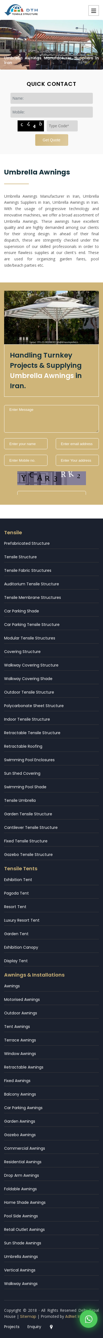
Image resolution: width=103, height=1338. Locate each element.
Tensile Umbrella (20, 800)
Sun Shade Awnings (22, 1243)
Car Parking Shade (21, 611)
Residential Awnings (22, 1162)
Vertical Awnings (19, 1270)
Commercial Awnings (24, 1148)
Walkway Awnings (21, 1283)
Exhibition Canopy (21, 947)
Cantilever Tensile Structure (31, 827)
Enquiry (34, 1326)
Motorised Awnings (22, 999)
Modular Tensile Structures (29, 638)
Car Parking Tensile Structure (32, 624)
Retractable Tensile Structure (32, 733)
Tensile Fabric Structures (27, 570)
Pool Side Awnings (21, 1216)
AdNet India (76, 1316)
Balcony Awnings (20, 1094)
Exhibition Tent (18, 879)
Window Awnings (20, 1053)
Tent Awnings (17, 1026)
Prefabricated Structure (27, 543)
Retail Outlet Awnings (24, 1229)
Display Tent (16, 961)
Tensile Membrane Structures (32, 597)
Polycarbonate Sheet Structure (34, 705)
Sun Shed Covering (22, 773)
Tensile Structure (20, 557)
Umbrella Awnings (21, 1256)
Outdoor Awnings (20, 1013)
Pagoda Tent (16, 893)
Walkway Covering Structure (31, 665)
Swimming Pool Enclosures (29, 760)
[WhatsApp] (89, 1321)
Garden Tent (16, 934)
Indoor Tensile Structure (27, 719)
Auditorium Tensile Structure (31, 584)
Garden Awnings (19, 1121)
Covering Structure (22, 651)
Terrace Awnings (20, 1040)
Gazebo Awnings (20, 1135)
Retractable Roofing (23, 746)
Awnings (12, 986)
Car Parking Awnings (23, 1107)
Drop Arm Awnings (21, 1175)
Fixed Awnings (17, 1080)
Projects (12, 1326)
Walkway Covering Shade (28, 678)
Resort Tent (15, 906)
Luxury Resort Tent (22, 920)
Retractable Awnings (23, 1067)
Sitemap (28, 1316)
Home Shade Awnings (25, 1202)
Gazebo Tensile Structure (28, 854)
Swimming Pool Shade (25, 787)
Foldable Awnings (20, 1189)
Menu (93, 10)
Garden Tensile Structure (28, 814)
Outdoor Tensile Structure (29, 692)
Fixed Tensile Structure (26, 841)
